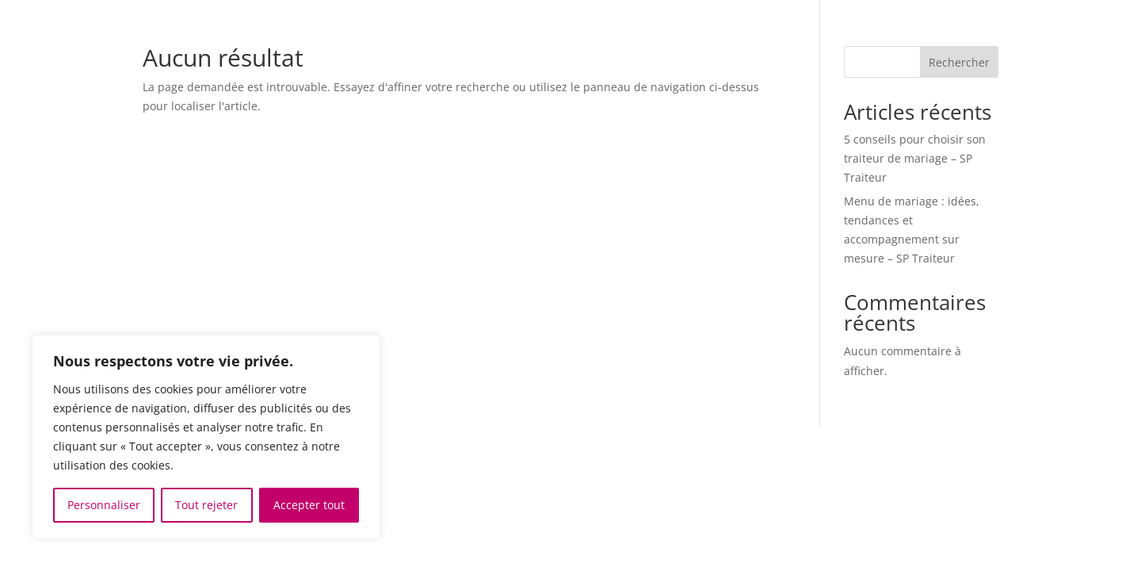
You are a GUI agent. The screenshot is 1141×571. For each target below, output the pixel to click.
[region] (206, 437)
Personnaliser (103, 504)
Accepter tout (309, 504)
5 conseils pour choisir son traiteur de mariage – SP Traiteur (915, 158)
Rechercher (959, 62)
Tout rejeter (206, 504)
